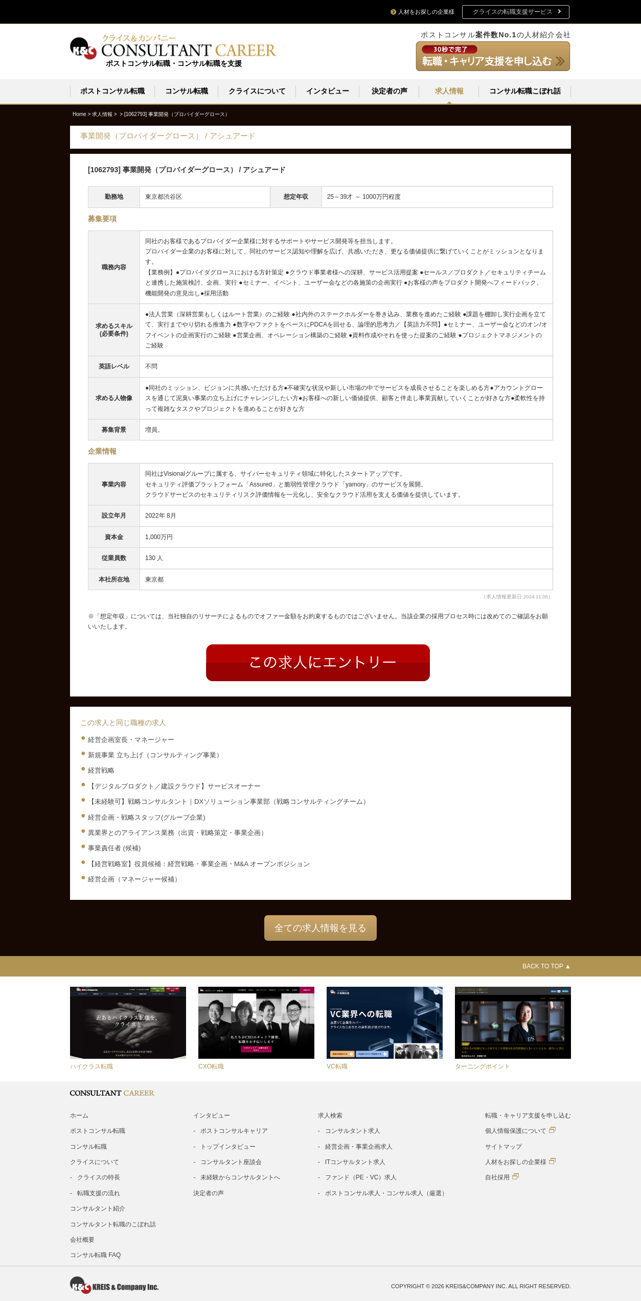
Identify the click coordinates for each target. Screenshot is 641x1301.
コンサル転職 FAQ (95, 1254)
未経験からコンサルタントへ (240, 1176)
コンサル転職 (186, 91)
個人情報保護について (520, 1130)
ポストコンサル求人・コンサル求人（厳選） (386, 1192)
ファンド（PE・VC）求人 (361, 1176)
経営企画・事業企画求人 (359, 1146)
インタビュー (327, 91)
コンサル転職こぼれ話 (525, 91)
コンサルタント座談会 (231, 1161)
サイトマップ (503, 1146)
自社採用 (502, 1176)
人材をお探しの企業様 (520, 1161)
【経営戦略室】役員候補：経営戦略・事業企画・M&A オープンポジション (199, 863)
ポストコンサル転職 (112, 91)
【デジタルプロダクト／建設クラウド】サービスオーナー (174, 785)
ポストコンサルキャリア (234, 1130)
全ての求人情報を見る (320, 927)
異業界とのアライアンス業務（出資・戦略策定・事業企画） (177, 832)
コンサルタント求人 (352, 1130)
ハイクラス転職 (91, 1066)
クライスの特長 (98, 1176)
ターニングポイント (482, 1066)
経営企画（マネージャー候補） (134, 878)
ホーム (79, 1115)
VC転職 (337, 1066)
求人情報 (449, 91)
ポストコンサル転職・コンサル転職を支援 (174, 63)
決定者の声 (389, 91)
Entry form (318, 662)
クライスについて (257, 91)
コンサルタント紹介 (97, 1208)
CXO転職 (211, 1066)
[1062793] (177, 114)
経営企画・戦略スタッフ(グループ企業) (146, 817)
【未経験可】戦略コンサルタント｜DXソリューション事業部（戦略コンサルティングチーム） (229, 801)
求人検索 (330, 1115)
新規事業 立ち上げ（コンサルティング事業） (155, 754)
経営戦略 (101, 770)
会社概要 (82, 1239)
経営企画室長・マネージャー (131, 739)
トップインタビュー (228, 1146)
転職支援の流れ (98, 1192)
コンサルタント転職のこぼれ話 (113, 1223)
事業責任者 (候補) (114, 847)
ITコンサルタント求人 (355, 1161)
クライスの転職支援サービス (513, 11)
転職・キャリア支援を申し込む (528, 1115)
